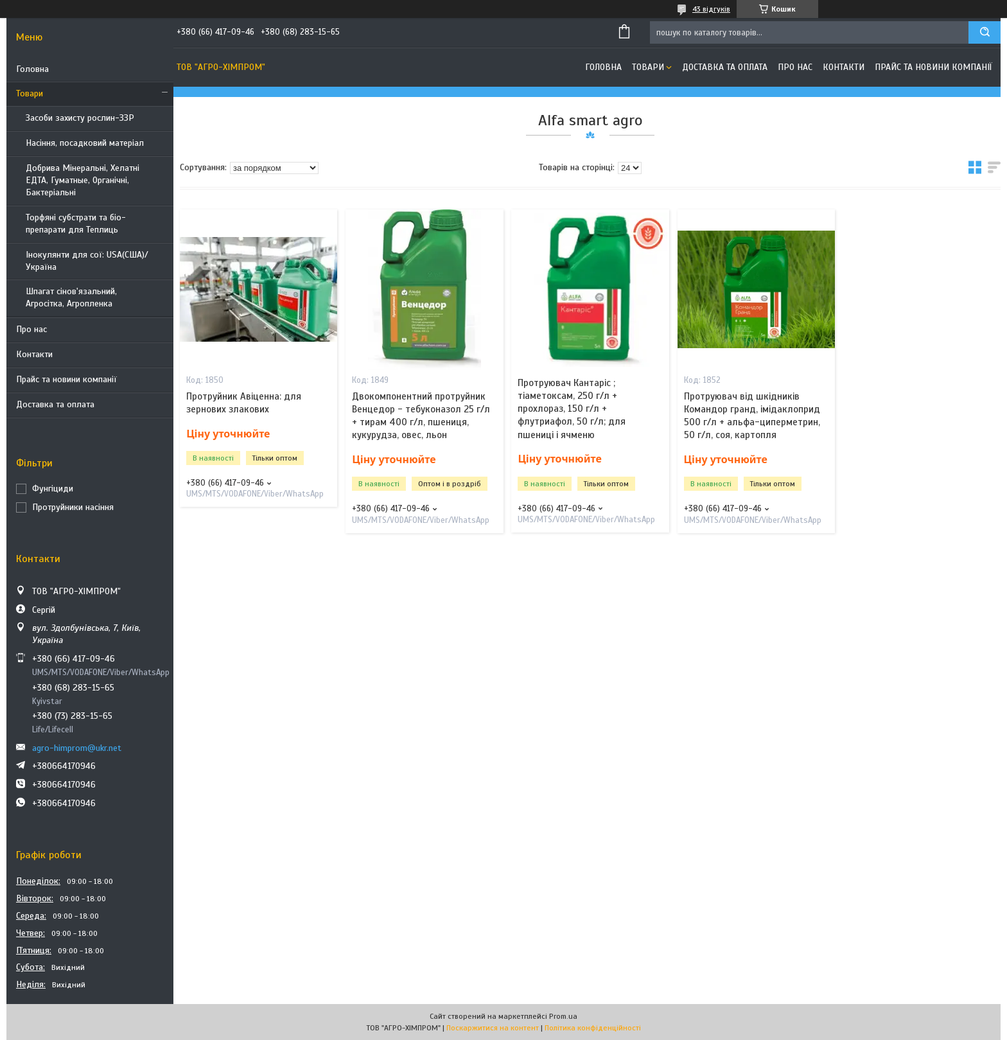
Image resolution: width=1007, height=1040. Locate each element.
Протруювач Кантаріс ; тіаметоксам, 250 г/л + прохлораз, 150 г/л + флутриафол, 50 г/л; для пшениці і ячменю (572, 409)
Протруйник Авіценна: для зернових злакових (243, 403)
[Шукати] (984, 32)
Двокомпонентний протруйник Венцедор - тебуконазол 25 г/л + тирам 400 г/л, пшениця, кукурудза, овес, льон (421, 416)
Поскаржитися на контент (492, 1027)
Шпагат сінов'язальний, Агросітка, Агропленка (71, 297)
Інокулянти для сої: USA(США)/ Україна (87, 260)
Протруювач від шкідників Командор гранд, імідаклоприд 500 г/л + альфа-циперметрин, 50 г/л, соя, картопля (752, 416)
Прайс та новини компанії (66, 379)
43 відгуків (711, 8)
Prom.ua (563, 1016)
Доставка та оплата (55, 404)
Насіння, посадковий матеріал (85, 142)
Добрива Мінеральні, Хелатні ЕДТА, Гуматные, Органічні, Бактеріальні (82, 180)
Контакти (34, 354)
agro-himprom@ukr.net (76, 748)
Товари (29, 93)
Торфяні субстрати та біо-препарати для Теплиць (76, 223)
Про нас (31, 329)
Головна (32, 69)
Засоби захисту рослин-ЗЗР (80, 117)
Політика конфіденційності (593, 1027)
